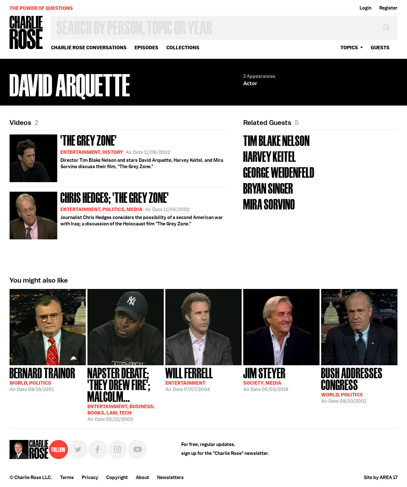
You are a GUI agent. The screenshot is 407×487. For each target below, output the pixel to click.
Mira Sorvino (269, 203)
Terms (67, 477)
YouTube (137, 449)
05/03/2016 (265, 379)
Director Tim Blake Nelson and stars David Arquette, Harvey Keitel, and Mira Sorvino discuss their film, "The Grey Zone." (116, 157)
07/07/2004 (189, 379)
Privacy (90, 477)
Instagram (117, 449)
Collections (182, 48)
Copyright (117, 477)
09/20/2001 (359, 384)
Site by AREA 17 (380, 477)
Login (365, 8)
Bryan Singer (268, 188)
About (142, 477)
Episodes (146, 48)
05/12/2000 (125, 393)
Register (388, 8)
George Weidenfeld (278, 172)
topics (349, 48)
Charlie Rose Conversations (89, 48)
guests (380, 48)
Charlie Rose (26, 33)
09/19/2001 (42, 379)
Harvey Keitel (269, 156)
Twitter (78, 449)
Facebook (97, 449)
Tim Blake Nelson (276, 140)
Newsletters (170, 477)
